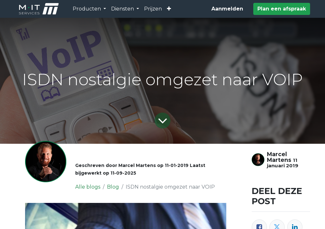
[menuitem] (153, 9)
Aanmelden (227, 9)
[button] (169, 9)
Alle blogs (87, 187)
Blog (113, 187)
